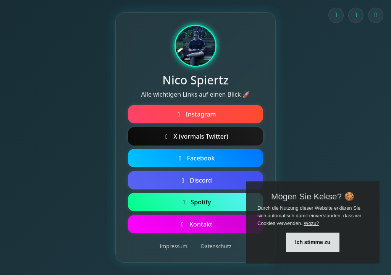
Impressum (173, 246)
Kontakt (195, 224)
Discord (195, 180)
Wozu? (311, 223)
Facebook (195, 158)
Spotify (195, 202)
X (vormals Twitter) (195, 136)
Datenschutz (216, 246)
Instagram (195, 114)
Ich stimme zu (313, 242)
